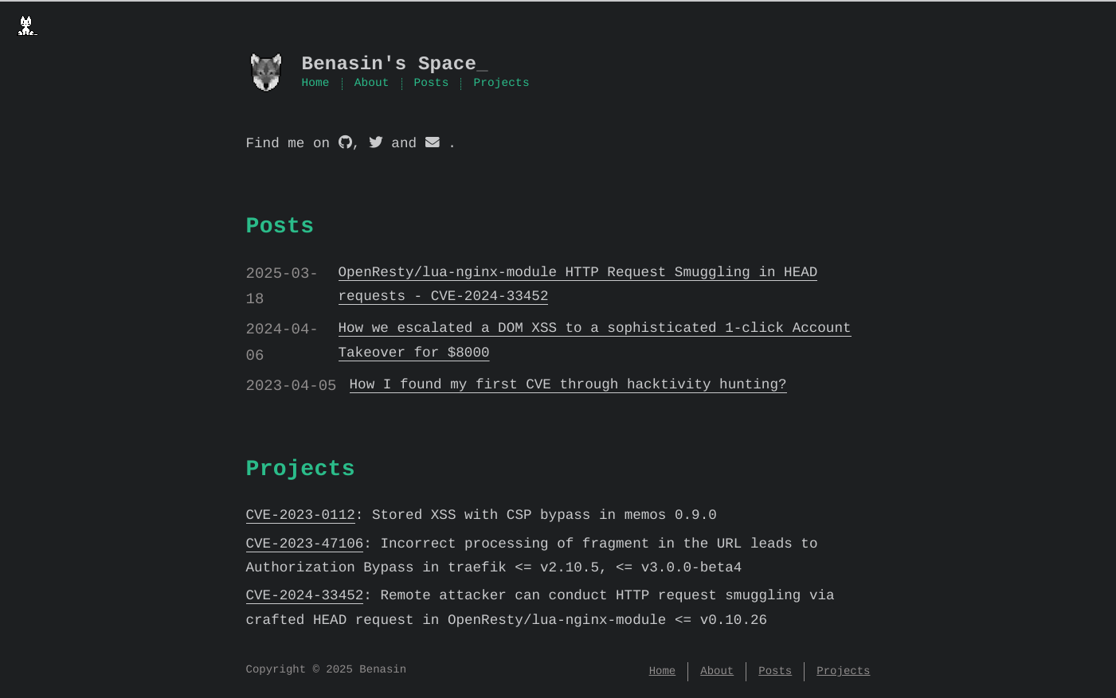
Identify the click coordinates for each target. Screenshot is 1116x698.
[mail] (432, 144)
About (372, 84)
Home (316, 84)
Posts (431, 84)
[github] (345, 144)
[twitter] (376, 144)
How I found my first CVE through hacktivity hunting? (568, 385)
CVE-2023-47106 (305, 544)
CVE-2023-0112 (300, 515)
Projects (501, 84)
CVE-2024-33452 (305, 596)
